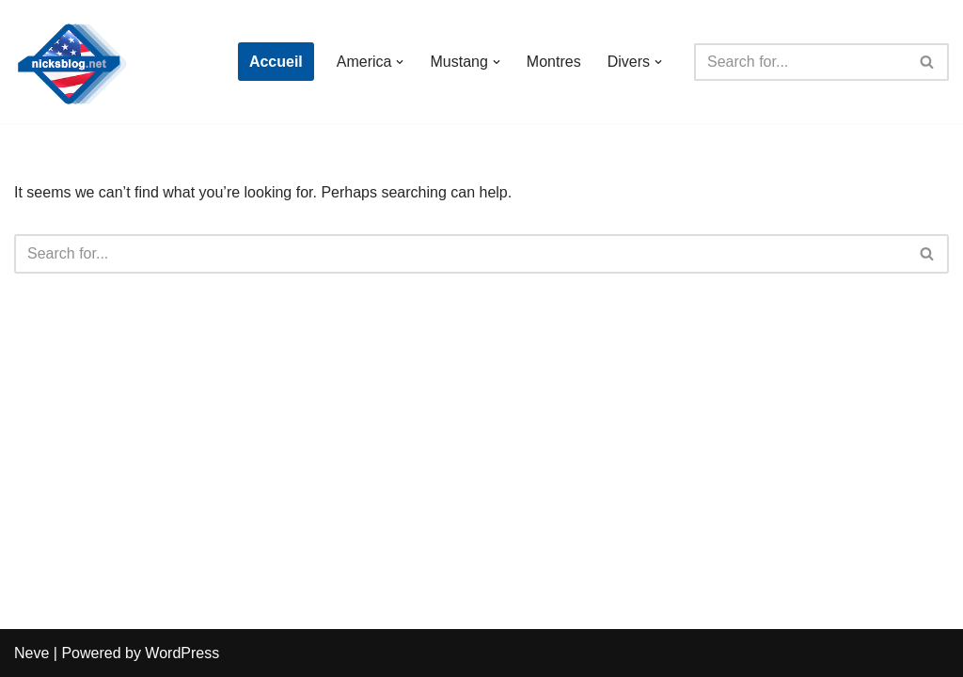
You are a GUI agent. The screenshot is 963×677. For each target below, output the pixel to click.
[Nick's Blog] (70, 61)
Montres (554, 62)
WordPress (182, 653)
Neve (31, 653)
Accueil (276, 62)
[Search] (800, 62)
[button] (399, 62)
